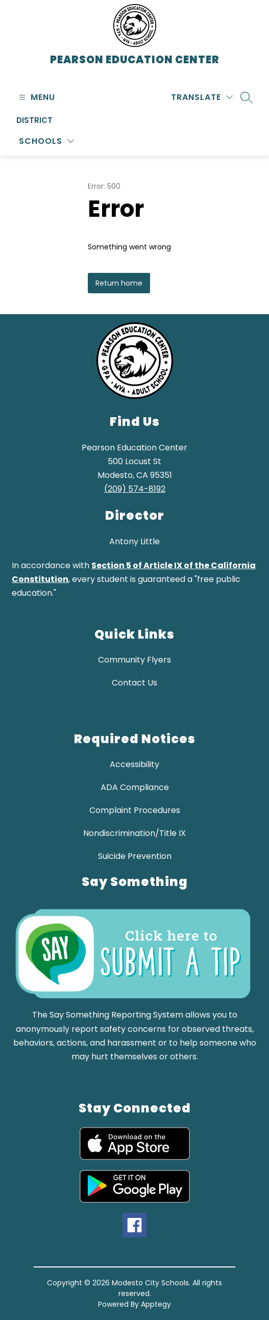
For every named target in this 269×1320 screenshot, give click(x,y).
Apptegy (156, 1304)
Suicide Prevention (135, 856)
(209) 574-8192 (134, 489)
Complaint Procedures (134, 810)
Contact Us (134, 683)
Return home (118, 283)
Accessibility (134, 764)
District (34, 120)
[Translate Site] (201, 97)
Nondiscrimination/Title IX (134, 833)
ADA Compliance (135, 787)
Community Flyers (134, 660)
